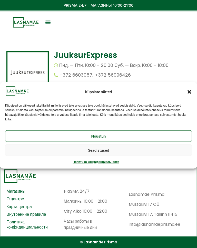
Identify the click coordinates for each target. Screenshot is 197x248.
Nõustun (98, 139)
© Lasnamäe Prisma (98, 242)
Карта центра (19, 206)
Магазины (15, 191)
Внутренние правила (26, 214)
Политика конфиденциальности (96, 165)
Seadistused (98, 153)
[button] (189, 95)
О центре (15, 199)
